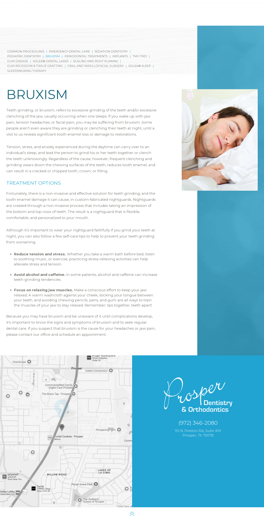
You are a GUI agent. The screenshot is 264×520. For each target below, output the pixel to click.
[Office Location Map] (61, 426)
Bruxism (53, 46)
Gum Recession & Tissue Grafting (35, 56)
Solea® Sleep (139, 56)
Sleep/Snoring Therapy (26, 61)
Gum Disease (17, 51)
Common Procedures (25, 41)
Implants (120, 46)
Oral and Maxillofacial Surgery (95, 56)
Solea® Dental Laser (50, 51)
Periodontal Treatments (86, 46)
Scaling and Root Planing (95, 51)
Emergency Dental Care (69, 41)
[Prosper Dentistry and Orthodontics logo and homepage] (27, 13)
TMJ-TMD (140, 46)
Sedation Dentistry (111, 41)
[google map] (220, 5)
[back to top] (132, 513)
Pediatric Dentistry (24, 46)
